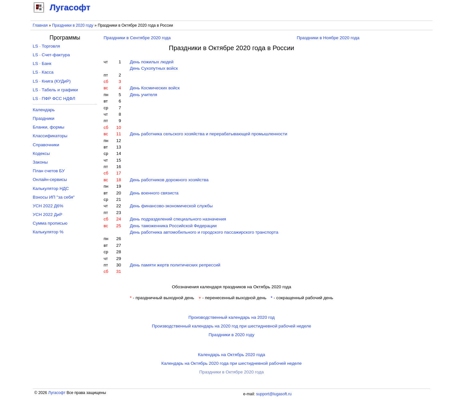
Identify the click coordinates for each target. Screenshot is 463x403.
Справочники (46, 144)
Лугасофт (57, 392)
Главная (40, 25)
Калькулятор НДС (51, 188)
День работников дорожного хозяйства (169, 179)
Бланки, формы (48, 127)
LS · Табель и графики (55, 89)
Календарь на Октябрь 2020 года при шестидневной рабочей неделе (231, 363)
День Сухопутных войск (154, 68)
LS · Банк (42, 63)
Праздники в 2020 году (72, 25)
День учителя (143, 94)
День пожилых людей (152, 61)
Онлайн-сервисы (50, 179)
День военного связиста (154, 193)
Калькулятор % (48, 231)
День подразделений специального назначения (178, 219)
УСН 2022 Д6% (48, 205)
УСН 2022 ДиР (47, 214)
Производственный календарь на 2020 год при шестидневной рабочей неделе (231, 326)
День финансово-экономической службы (171, 205)
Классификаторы (50, 135)
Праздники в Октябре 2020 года (231, 372)
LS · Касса (43, 72)
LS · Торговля (46, 46)
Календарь (44, 109)
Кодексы (41, 153)
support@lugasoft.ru (273, 394)
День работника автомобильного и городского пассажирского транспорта (204, 232)
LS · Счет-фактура (51, 54)
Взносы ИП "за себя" (54, 197)
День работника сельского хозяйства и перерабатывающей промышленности (208, 133)
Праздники (43, 118)
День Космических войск (155, 87)
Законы (40, 162)
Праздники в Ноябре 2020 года (328, 37)
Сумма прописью (50, 223)
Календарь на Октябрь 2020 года (231, 354)
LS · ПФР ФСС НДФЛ (54, 98)
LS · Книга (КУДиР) (52, 81)
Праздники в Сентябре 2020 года (137, 37)
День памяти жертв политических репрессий (175, 265)
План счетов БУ (49, 170)
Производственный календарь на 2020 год (231, 317)
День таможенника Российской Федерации (173, 225)
